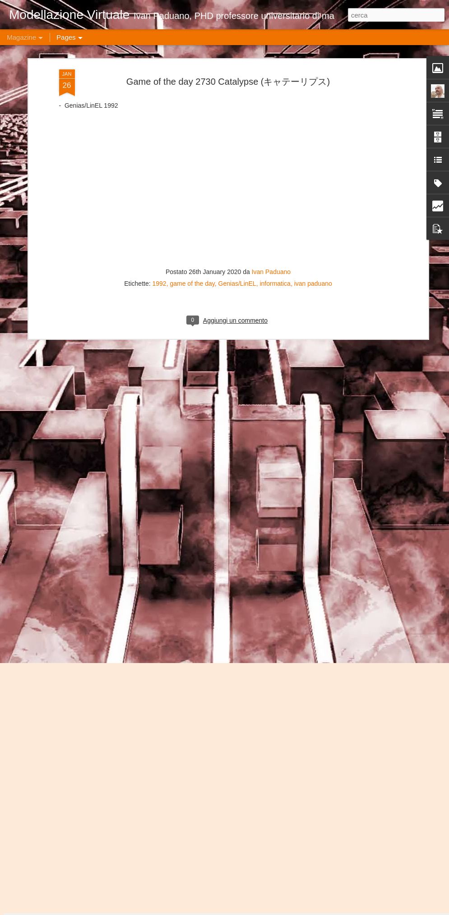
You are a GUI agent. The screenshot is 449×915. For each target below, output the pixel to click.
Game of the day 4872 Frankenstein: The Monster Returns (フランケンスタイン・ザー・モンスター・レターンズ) (222, 709)
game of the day (192, 135)
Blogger (327, 910)
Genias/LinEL (237, 135)
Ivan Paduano (271, 123)
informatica (274, 135)
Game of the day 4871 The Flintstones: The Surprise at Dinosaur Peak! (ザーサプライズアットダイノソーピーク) (224, 811)
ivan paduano (313, 135)
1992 (160, 135)
